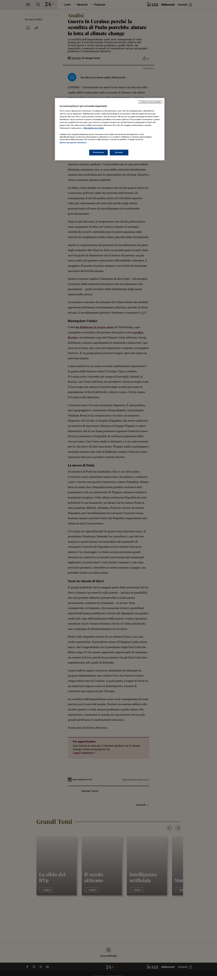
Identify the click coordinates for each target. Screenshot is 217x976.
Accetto (119, 152)
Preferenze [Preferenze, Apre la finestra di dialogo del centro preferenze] (98, 152)
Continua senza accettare (150, 102)
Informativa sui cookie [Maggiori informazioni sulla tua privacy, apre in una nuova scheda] (93, 128)
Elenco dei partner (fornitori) (73, 143)
